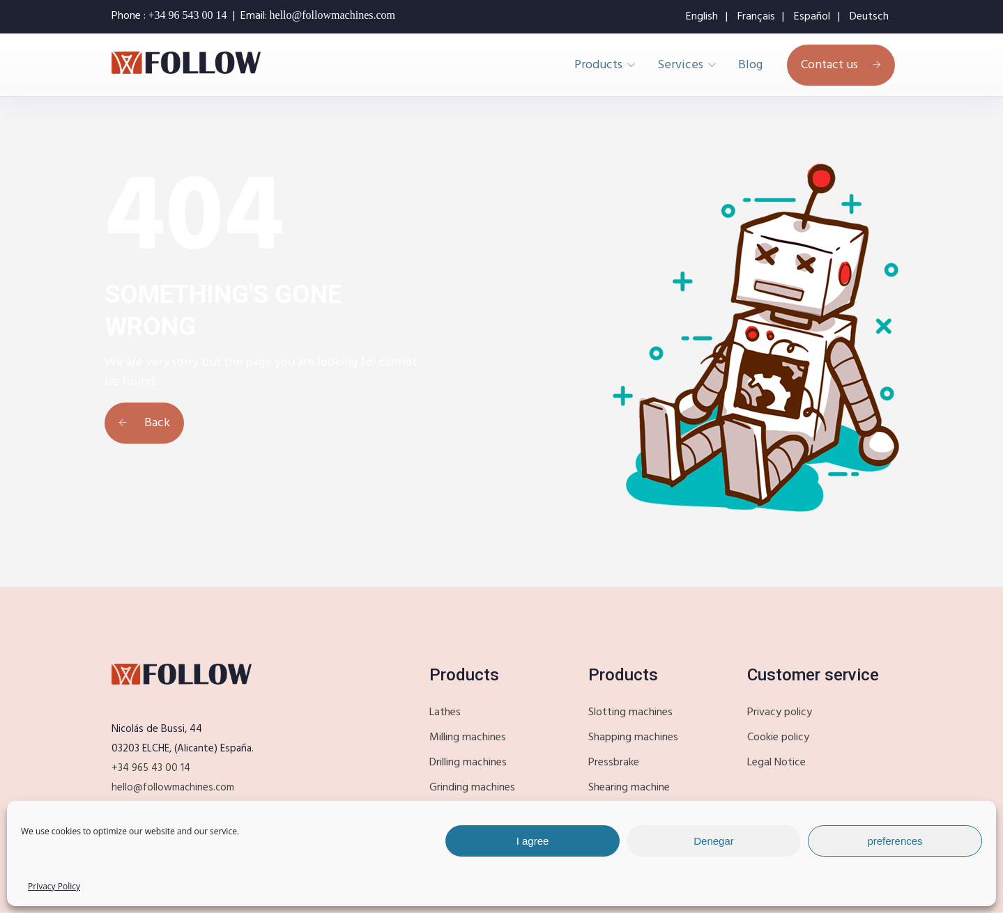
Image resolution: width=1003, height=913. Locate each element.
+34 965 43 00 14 (151, 768)
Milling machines (467, 737)
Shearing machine (629, 788)
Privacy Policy (54, 886)
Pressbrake (613, 763)
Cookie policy (778, 737)
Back (144, 423)
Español (812, 17)
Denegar (714, 841)
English (702, 17)
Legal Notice (776, 763)
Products (598, 65)
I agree (532, 841)
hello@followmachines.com (173, 787)
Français (756, 17)
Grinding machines (472, 788)
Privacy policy (779, 712)
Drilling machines (468, 763)
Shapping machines (633, 737)
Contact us (841, 65)
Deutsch (869, 17)
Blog (750, 65)
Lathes (445, 712)
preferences (894, 841)
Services (680, 65)
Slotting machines (630, 712)
